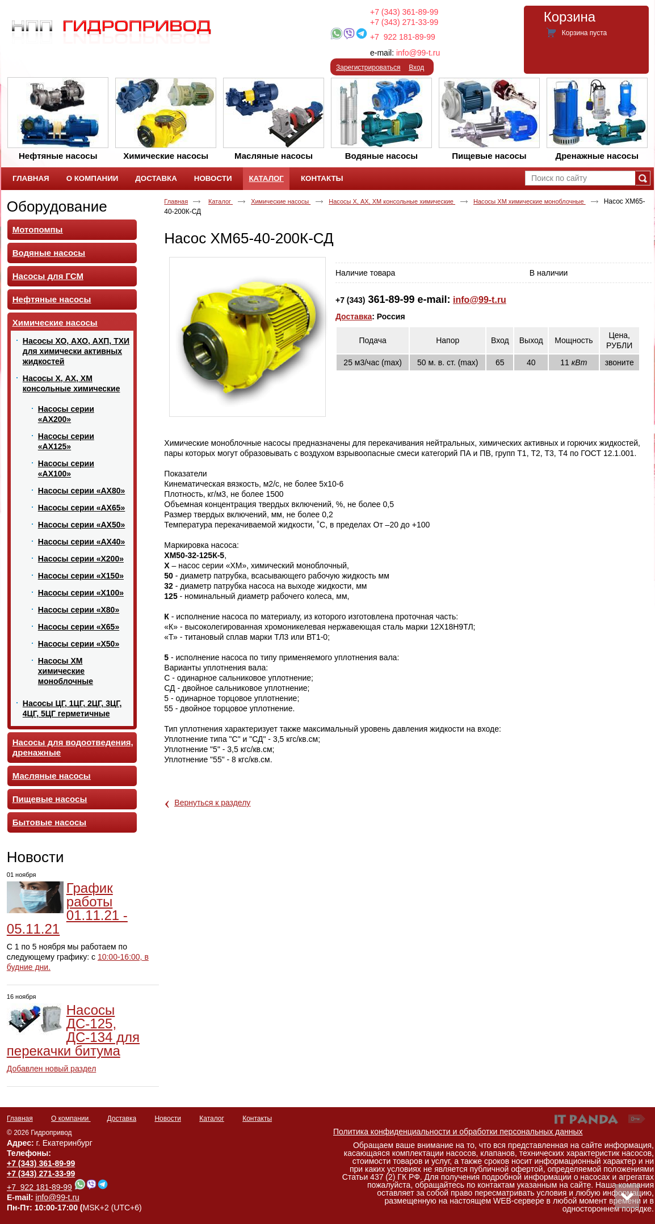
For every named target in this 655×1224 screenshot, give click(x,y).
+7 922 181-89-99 (402, 36)
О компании (71, 1118)
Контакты (257, 1118)
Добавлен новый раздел (51, 1068)
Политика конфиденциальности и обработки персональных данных (458, 1131)
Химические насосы (280, 201)
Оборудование (57, 206)
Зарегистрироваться (368, 67)
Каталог (266, 178)
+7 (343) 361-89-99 (404, 11)
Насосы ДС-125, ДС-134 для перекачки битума (73, 1030)
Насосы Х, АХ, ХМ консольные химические (392, 201)
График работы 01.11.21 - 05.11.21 (67, 908)
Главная (176, 201)
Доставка (353, 316)
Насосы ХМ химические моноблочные (529, 201)
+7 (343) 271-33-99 (404, 22)
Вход (416, 67)
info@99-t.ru (418, 52)
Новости (35, 857)
